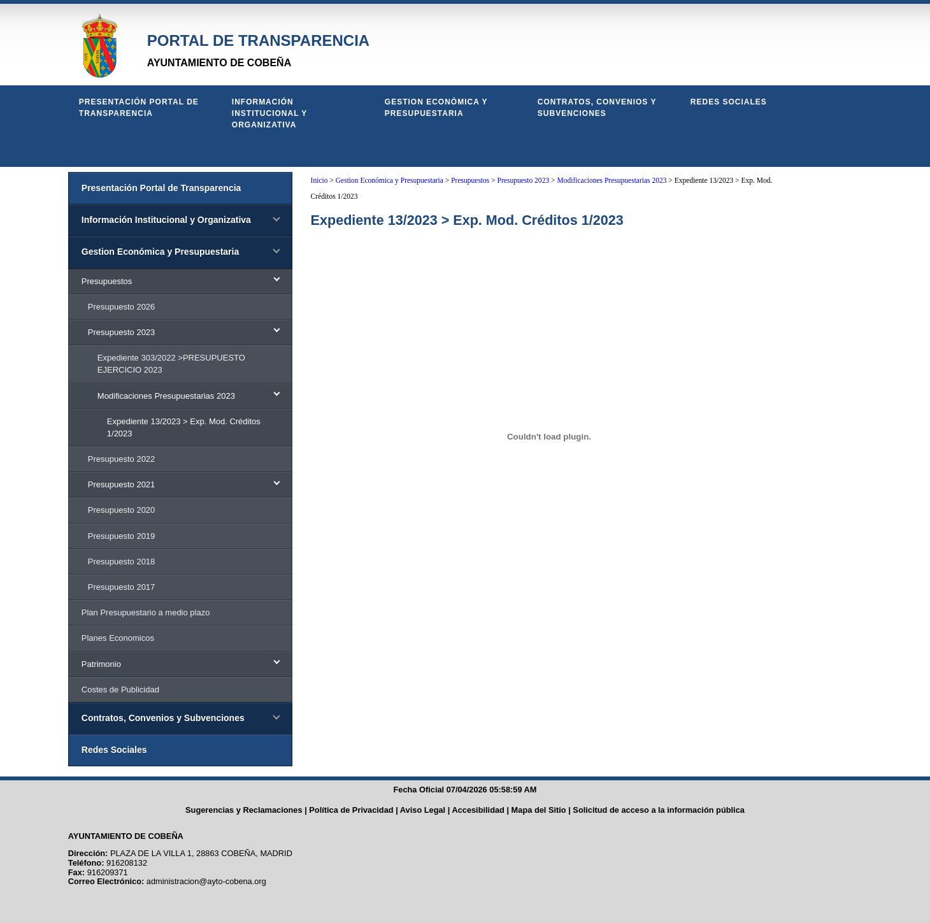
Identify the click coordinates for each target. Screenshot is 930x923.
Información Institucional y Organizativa (269, 113)
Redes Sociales (728, 101)
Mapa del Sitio (539, 810)
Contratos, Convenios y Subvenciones (597, 107)
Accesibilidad (478, 810)
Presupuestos (470, 180)
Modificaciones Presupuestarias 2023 (611, 180)
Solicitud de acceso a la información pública (659, 810)
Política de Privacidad (351, 810)
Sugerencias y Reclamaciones (244, 810)
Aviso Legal (422, 810)
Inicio (319, 180)
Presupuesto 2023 (523, 180)
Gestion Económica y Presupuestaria (436, 107)
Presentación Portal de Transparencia (139, 107)
